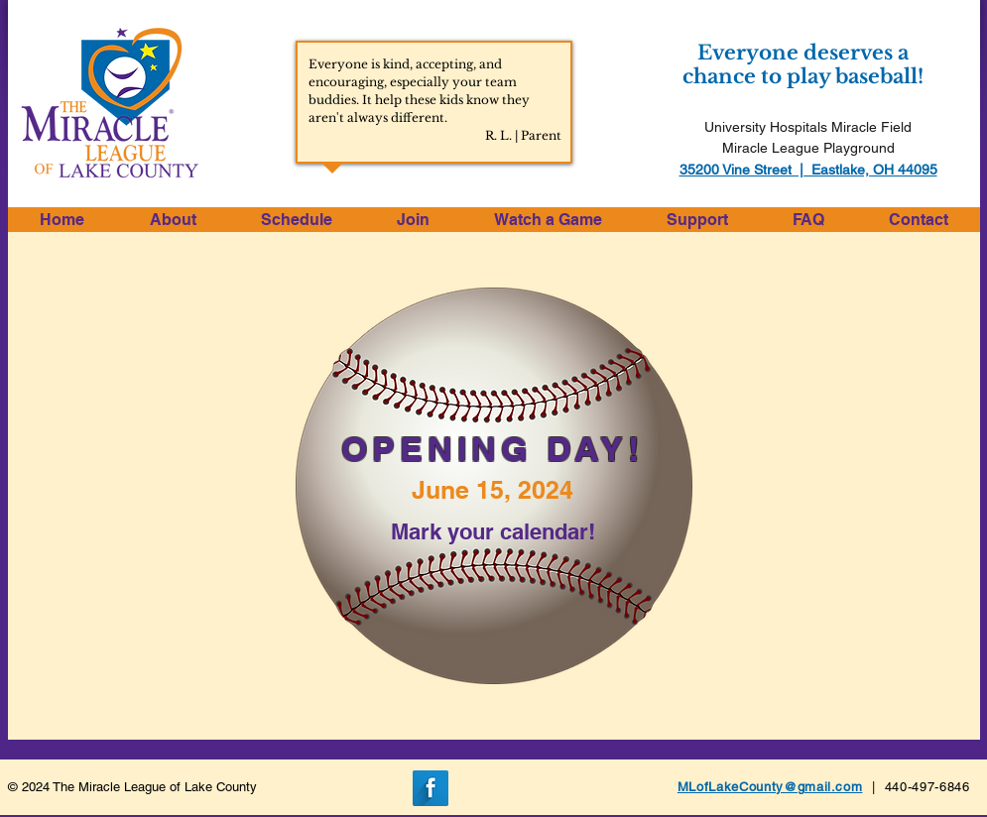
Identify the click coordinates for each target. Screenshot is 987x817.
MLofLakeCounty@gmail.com (770, 786)
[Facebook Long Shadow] (430, 788)
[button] (172, 219)
